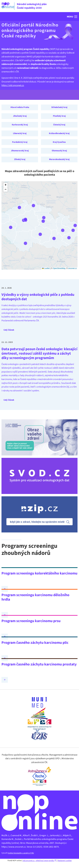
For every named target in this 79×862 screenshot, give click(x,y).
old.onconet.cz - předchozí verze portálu (40, 860)
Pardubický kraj (19, 142)
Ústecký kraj (59, 124)
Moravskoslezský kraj (59, 159)
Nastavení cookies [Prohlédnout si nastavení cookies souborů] (65, 860)
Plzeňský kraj (59, 116)
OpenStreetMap (59, 268)
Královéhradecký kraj (59, 133)
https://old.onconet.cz (12, 85)
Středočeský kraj (59, 107)
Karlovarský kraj (20, 124)
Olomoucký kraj (59, 150)
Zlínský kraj (19, 159)
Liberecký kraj (19, 133)
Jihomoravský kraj (20, 150)
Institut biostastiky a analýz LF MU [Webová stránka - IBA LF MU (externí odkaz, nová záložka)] (21, 853)
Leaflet (46, 268)
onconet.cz (72, 268)
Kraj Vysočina (59, 142)
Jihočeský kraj (20, 116)
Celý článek (9, 329)
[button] (72, 16)
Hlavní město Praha (20, 107)
